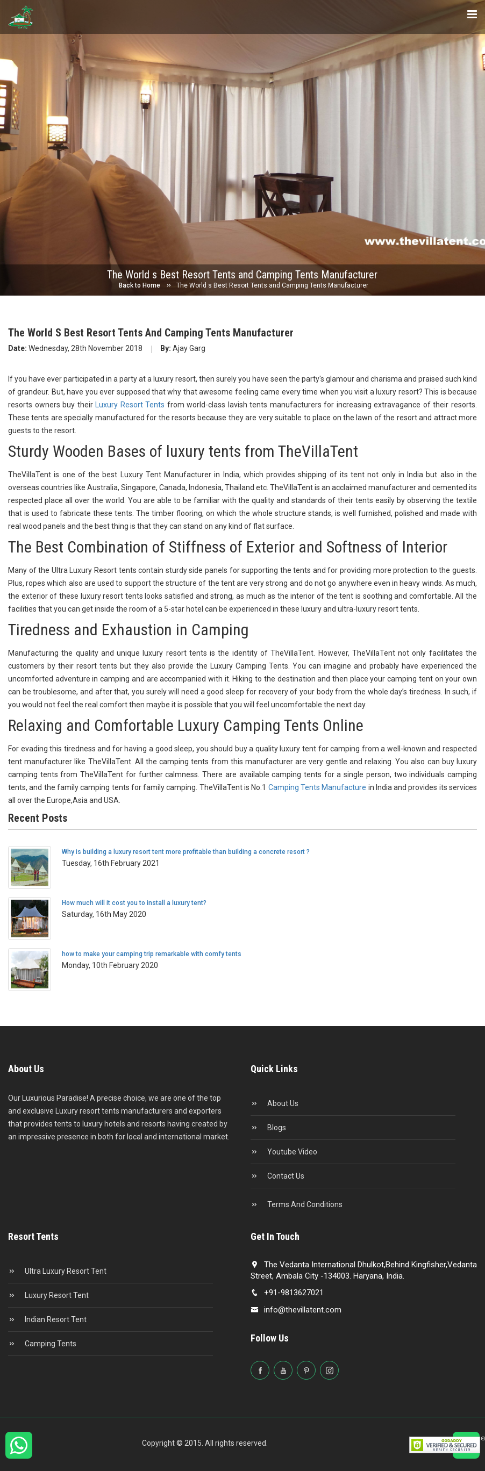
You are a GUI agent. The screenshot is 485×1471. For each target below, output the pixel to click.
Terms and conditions (297, 1204)
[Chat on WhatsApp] (19, 1450)
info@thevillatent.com (296, 1310)
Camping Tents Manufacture (318, 787)
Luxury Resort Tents (131, 404)
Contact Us (277, 1176)
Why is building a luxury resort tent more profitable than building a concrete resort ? (186, 852)
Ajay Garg (182, 348)
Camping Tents (42, 1343)
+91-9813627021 (287, 1292)
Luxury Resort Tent (48, 1295)
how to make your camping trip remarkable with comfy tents (151, 954)
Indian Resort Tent (47, 1319)
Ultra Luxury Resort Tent (57, 1271)
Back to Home (139, 285)
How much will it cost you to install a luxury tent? (134, 903)
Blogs (268, 1127)
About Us (274, 1103)
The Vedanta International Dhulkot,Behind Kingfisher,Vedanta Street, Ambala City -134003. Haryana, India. (364, 1270)
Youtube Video (284, 1151)
